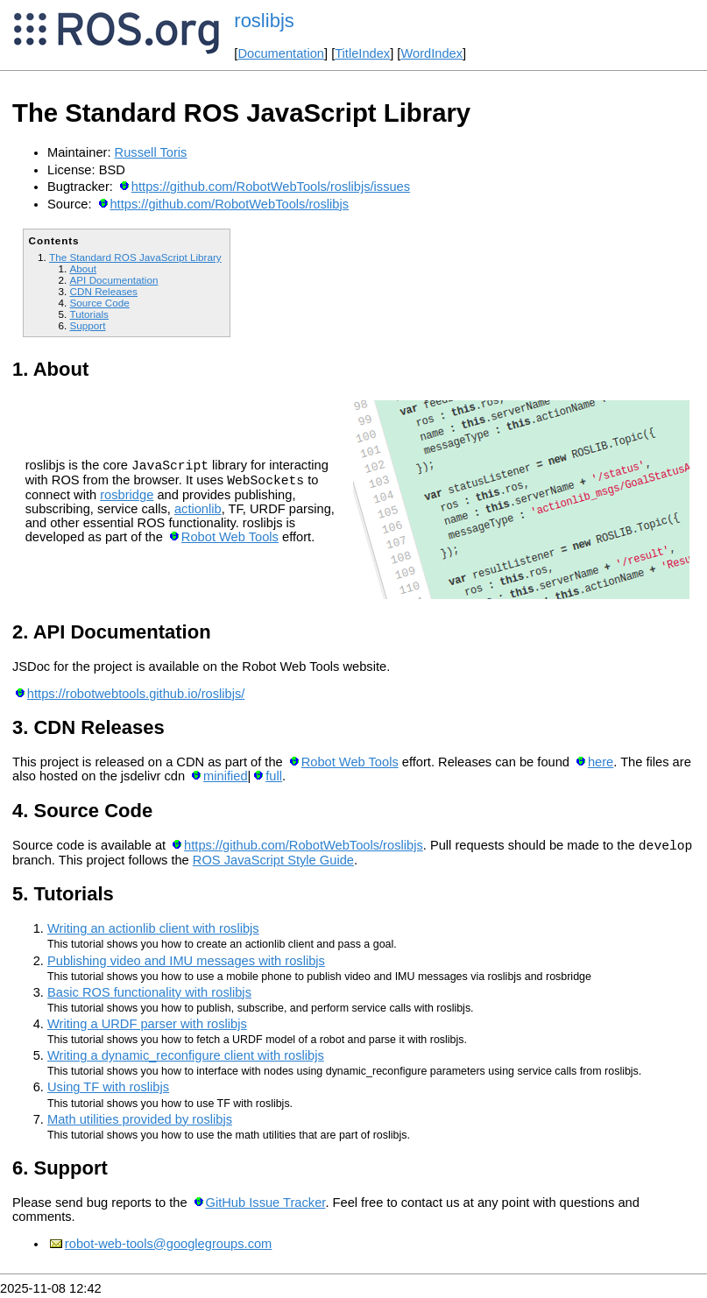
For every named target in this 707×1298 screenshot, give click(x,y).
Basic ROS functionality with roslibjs (149, 995)
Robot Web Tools (230, 540)
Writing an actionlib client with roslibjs (153, 931)
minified (225, 776)
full (273, 776)
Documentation (280, 53)
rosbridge (126, 497)
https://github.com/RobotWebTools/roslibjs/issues (270, 187)
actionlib (198, 511)
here (600, 762)
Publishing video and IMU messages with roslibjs (186, 963)
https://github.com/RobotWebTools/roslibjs (229, 204)
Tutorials (89, 314)
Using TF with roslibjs (108, 1090)
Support (87, 325)
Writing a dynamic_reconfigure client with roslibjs (185, 1058)
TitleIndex (362, 53)
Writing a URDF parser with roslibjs (147, 1026)
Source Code (99, 302)
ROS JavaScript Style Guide (273, 863)
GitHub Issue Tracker (266, 1205)
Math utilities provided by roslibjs (139, 1122)
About (82, 268)
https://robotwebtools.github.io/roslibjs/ (135, 694)
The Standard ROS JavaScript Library (135, 257)
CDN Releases (103, 291)
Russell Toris (151, 152)
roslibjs (263, 21)
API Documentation (113, 280)
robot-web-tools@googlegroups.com (168, 1246)
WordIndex (431, 53)
